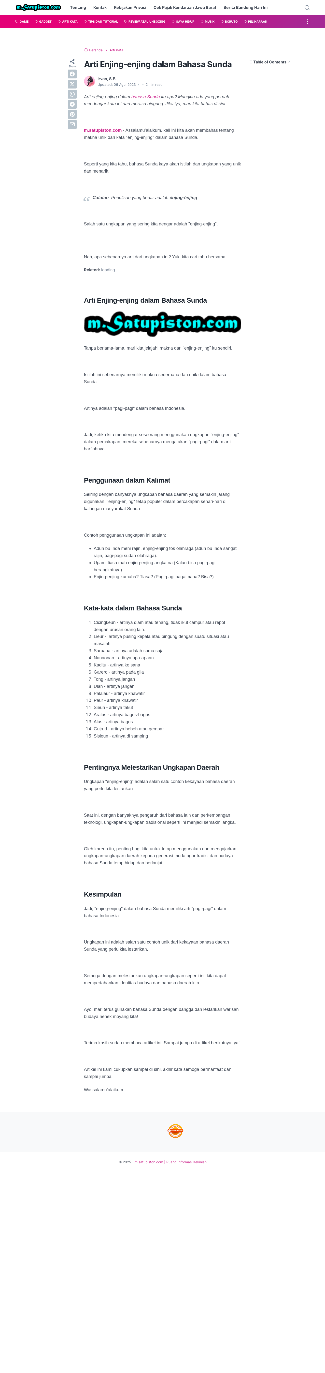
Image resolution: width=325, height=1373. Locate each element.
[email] (72, 124)
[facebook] (72, 74)
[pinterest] (72, 114)
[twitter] (72, 84)
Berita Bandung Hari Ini (246, 7)
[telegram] (72, 104)
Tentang (78, 7)
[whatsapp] (72, 94)
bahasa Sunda (145, 96)
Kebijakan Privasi (130, 7)
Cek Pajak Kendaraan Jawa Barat (185, 7)
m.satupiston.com (103, 130)
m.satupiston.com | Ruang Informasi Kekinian (171, 1162)
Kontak (100, 7)
